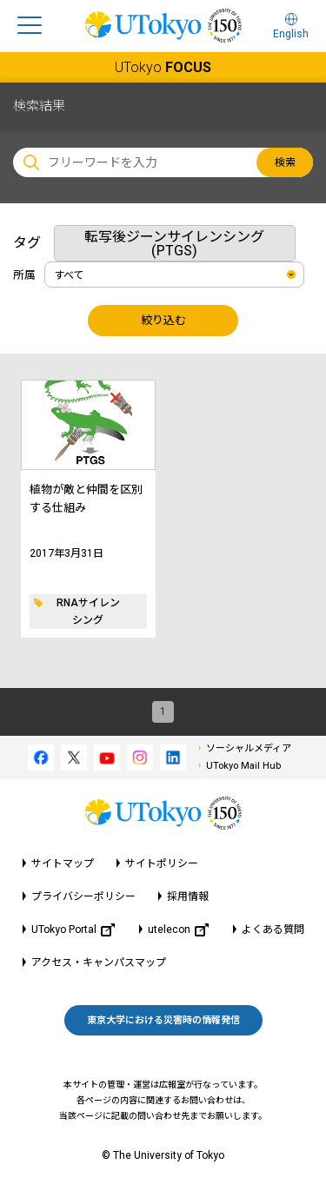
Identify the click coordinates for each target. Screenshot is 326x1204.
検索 (285, 162)
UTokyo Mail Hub (243, 765)
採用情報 (188, 896)
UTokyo (163, 67)
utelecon (178, 929)
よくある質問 (273, 929)
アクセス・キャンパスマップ (98, 962)
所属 (24, 274)
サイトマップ (62, 863)
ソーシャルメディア (248, 748)
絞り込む (163, 320)
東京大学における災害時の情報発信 (163, 1020)
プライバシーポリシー (83, 896)
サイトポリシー (161, 863)
